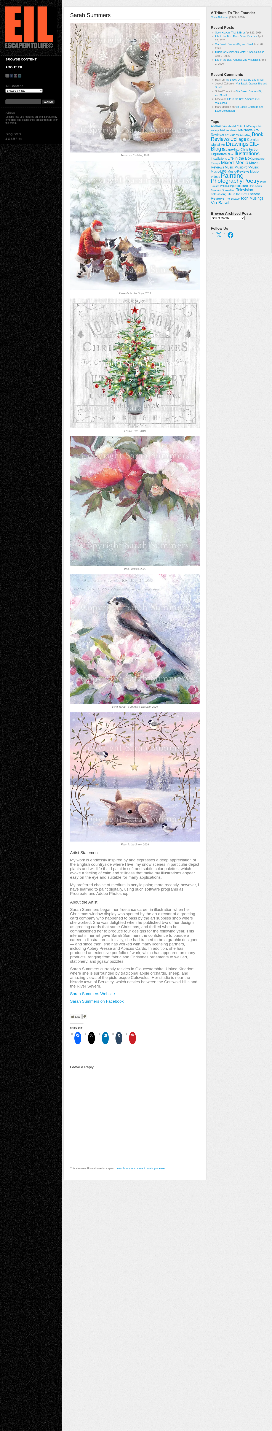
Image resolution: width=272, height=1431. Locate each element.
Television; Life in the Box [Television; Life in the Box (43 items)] (229, 194)
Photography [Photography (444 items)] (226, 181)
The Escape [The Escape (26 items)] (232, 198)
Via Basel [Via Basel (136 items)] (220, 202)
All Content (14, 86)
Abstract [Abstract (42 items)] (216, 126)
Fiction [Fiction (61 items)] (254, 149)
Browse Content (21, 59)
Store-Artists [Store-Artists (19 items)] (255, 186)
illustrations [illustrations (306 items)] (246, 153)
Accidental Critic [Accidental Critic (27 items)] (233, 126)
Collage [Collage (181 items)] (238, 139)
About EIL (14, 67)
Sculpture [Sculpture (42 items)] (241, 185)
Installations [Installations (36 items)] (219, 158)
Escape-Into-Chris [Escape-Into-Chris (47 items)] (235, 149)
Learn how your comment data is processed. (141, 1168)
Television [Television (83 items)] (244, 190)
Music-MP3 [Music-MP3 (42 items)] (219, 171)
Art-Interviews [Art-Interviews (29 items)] (228, 130)
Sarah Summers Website (92, 993)
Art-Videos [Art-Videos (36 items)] (232, 135)
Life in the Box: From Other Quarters (236, 36)
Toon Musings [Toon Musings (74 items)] (252, 198)
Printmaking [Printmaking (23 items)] (227, 185)
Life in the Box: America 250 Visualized (237, 59)
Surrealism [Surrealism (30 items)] (228, 190)
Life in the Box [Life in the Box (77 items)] (240, 158)
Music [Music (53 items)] (229, 167)
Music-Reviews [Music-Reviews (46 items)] (238, 171)
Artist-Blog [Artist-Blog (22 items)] (245, 135)
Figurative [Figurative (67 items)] (219, 154)
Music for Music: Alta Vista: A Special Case (239, 52)
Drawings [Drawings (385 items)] (237, 144)
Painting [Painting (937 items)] (232, 175)
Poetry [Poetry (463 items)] (251, 181)
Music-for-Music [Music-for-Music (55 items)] (246, 167)
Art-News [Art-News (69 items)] (245, 130)
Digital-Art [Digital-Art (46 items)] (218, 144)
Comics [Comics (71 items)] (253, 139)
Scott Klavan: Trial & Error (230, 32)
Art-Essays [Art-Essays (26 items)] (250, 126)
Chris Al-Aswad (219, 17)
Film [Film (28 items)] (230, 154)
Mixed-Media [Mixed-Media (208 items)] (234, 162)
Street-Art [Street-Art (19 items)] (216, 190)
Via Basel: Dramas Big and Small (234, 44)
